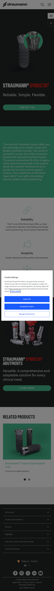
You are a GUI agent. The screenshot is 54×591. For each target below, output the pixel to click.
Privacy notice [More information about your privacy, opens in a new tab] (15, 291)
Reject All (27, 299)
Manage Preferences (27, 314)
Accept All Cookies (27, 306)
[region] (27, 295)
